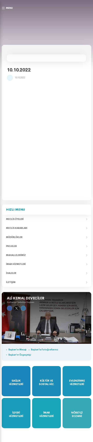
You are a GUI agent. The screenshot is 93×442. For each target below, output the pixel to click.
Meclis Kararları (16, 228)
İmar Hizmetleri (16, 264)
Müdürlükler (14, 237)
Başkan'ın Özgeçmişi (19, 354)
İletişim (11, 282)
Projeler (11, 246)
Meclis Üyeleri (15, 219)
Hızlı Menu (15, 209)
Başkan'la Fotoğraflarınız (44, 349)
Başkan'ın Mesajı (17, 349)
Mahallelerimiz (16, 255)
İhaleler (11, 273)
